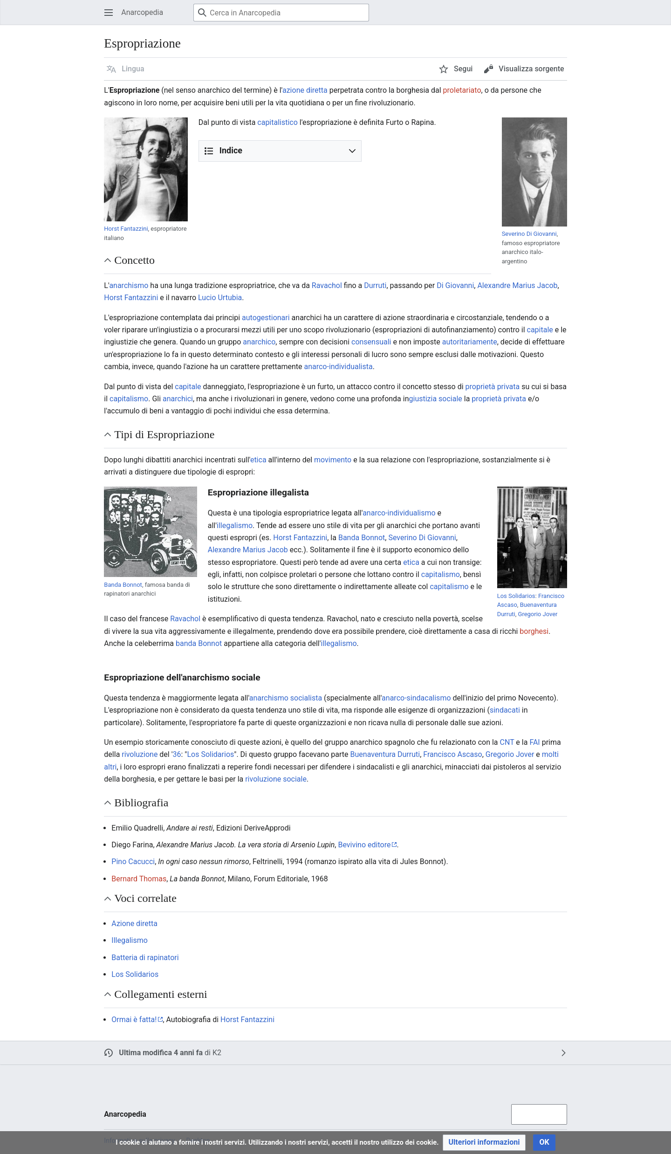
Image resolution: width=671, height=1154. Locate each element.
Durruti (375, 285)
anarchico (259, 341)
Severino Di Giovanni (529, 233)
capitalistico (277, 122)
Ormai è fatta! (134, 1019)
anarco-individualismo (399, 512)
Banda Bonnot (123, 584)
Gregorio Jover (538, 614)
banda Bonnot (199, 643)
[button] (125, 69)
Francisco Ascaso (452, 754)
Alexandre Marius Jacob (517, 285)
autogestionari (266, 317)
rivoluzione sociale (276, 779)
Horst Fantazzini (126, 228)
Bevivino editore (364, 844)
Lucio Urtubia (220, 297)
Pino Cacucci (133, 861)
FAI (534, 742)
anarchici (178, 398)
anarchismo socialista (285, 698)
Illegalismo (129, 940)
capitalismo (129, 398)
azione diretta (305, 90)
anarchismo (128, 285)
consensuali (371, 341)
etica (258, 459)
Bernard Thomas (138, 878)
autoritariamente (469, 341)
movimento (332, 459)
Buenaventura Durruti (385, 754)
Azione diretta (134, 923)
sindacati (505, 710)
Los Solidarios (516, 595)
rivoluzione (139, 754)
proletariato (462, 90)
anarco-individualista (338, 366)
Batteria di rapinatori (144, 957)
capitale (540, 329)
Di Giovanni (455, 285)
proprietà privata (493, 386)
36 (177, 754)
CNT (507, 742)
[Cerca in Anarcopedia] (281, 12)
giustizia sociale (435, 398)
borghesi (534, 631)
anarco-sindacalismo (416, 698)
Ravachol (327, 285)
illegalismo (235, 525)
